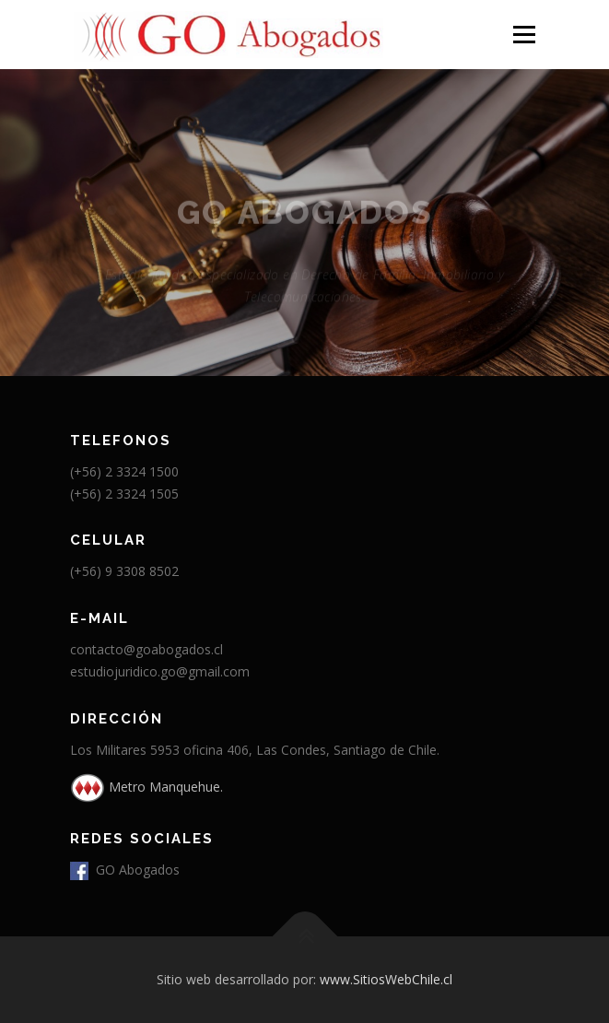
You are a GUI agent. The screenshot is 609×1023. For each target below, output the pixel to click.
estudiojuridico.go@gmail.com (160, 671)
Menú (523, 34)
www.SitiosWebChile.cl (386, 979)
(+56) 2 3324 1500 (124, 471)
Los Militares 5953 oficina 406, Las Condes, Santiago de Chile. (254, 749)
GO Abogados (125, 869)
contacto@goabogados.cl (146, 649)
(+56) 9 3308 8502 (124, 571)
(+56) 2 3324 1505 (124, 493)
